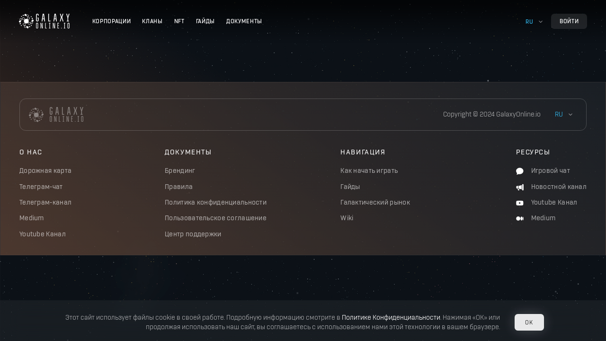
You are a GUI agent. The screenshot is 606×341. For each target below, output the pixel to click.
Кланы (152, 21)
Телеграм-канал (45, 202)
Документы (244, 21)
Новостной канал (551, 187)
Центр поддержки (193, 234)
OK (529, 322)
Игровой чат (543, 171)
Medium (31, 218)
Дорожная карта (45, 171)
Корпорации (111, 21)
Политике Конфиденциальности (391, 318)
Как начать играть (369, 171)
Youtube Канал (42, 234)
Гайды (205, 21)
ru (529, 21)
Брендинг (180, 171)
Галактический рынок (375, 202)
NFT (179, 21)
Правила (179, 187)
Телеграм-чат (41, 187)
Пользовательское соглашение (216, 218)
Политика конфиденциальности (216, 202)
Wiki (346, 218)
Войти (569, 21)
